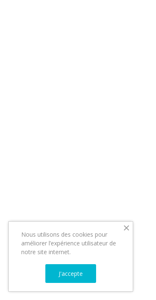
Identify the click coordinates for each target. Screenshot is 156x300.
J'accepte (71, 274)
